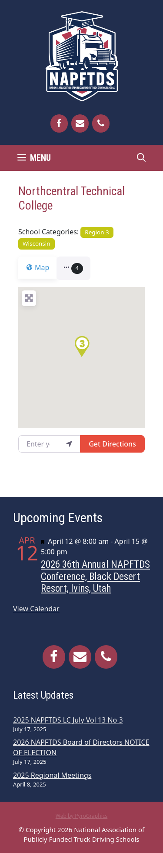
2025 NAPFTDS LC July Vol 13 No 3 (68, 720)
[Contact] (80, 123)
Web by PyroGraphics (82, 816)
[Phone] (101, 123)
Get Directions (112, 444)
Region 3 (97, 232)
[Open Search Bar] (141, 158)
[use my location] (69, 444)
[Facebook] (59, 123)
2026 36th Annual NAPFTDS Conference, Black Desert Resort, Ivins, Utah (95, 576)
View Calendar (36, 608)
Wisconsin (36, 243)
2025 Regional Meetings (52, 775)
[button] (79, 268)
